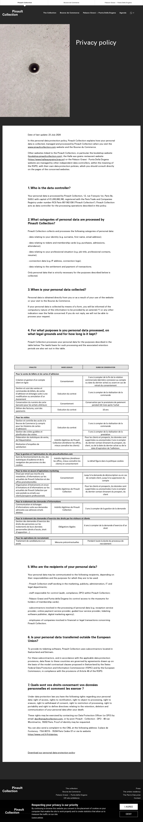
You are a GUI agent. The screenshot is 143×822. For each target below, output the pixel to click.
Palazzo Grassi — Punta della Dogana (71, 795)
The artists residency (132, 792)
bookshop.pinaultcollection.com (45, 156)
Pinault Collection (25, 2)
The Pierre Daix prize (132, 795)
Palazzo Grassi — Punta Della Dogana (118, 2)
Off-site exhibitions (71, 798)
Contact (137, 798)
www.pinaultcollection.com (42, 147)
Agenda (123, 13)
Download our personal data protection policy (51, 752)
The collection (72, 788)
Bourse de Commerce (71, 2)
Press (138, 788)
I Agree (129, 806)
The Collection (49, 13)
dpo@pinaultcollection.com (48, 719)
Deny (129, 814)
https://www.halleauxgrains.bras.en (46, 159)
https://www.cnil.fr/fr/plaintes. (43, 734)
